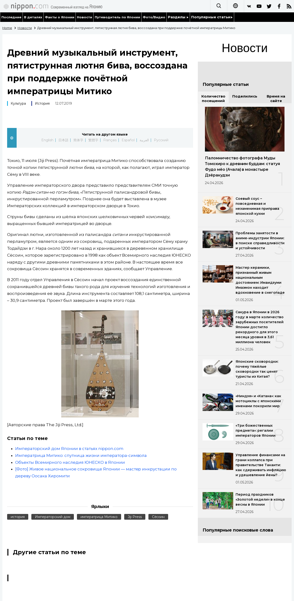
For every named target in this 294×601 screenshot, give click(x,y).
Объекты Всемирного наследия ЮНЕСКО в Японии (70, 462)
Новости (84, 17)
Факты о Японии (59, 17)
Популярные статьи (212, 17)
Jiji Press (135, 517)
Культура (18, 103)
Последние (11, 17)
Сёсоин (158, 517)
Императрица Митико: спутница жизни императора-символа (81, 455)
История (42, 103)
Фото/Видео (154, 17)
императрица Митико (99, 517)
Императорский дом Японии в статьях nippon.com (69, 448)
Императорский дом (52, 517)
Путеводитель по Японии (117, 17)
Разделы (178, 17)
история (18, 517)
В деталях (33, 17)
